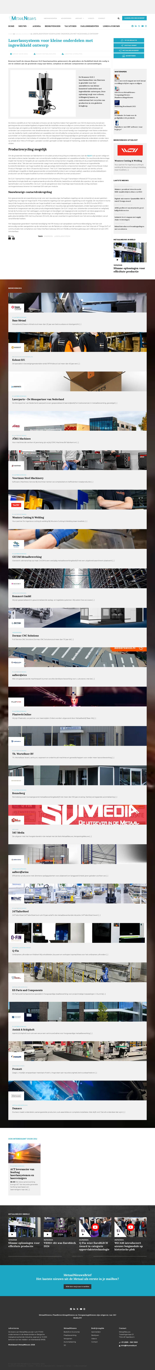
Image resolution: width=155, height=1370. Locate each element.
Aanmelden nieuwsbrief (134, 18)
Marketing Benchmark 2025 (125, 106)
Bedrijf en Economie (123, 186)
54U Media (18, 832)
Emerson (48, 236)
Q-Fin (15, 950)
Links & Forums (111, 26)
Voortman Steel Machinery (28, 477)
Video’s (91, 18)
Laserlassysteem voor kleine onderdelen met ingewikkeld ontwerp (50, 43)
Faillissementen (90, 26)
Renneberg (18, 793)
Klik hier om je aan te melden (77, 1286)
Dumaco (17, 1108)
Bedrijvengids (52, 26)
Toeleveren (120, 214)
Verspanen (119, 195)
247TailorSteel (20, 911)
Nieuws (22, 26)
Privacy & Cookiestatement (45, 1366)
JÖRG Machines (21, 438)
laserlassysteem (62, 236)
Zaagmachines (18, 1065)
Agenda (37, 26)
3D (65, 1345)
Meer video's (77, 1256)
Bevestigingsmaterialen (22, 356)
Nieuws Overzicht (22, 34)
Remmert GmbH (21, 596)
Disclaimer (60, 1366)
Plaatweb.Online (21, 714)
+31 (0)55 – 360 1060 (129, 1342)
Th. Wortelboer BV (23, 753)
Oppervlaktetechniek (21, 947)
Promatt (17, 1068)
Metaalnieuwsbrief (130, 50)
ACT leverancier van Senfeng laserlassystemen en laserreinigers (22, 1173)
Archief (78, 18)
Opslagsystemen (19, 593)
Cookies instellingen (80, 1366)
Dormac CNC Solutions (25, 635)
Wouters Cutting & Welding (128, 160)
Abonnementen (50, 18)
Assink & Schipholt (23, 1029)
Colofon (31, 1366)
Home (11, 26)
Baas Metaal (19, 320)
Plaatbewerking (19, 317)
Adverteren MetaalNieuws (17, 1366)
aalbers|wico (19, 674)
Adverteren (66, 18)
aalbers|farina (20, 871)
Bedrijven (95, 1335)
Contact (101, 18)
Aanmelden (96, 1332)
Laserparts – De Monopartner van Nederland (38, 399)
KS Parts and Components (27, 990)
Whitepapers (121, 71)
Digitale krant (130, 45)
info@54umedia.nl (129, 1345)
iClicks (43, 1364)
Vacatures (70, 26)
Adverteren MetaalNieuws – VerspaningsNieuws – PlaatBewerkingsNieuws (125, 94)
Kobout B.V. (18, 359)
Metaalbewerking (20, 987)
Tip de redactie (130, 40)
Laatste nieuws (121, 180)
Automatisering (70, 1342)
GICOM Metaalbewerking (27, 556)
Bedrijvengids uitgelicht (126, 140)
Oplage (15, 829)
